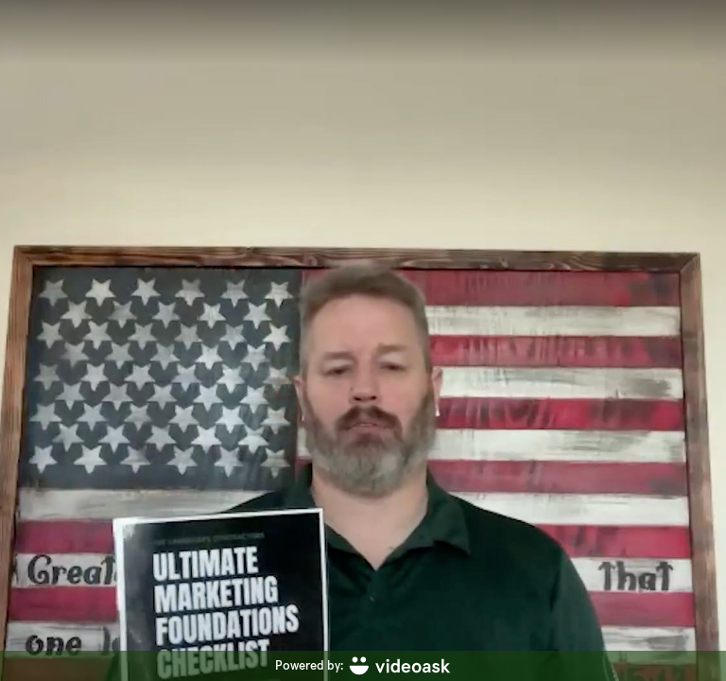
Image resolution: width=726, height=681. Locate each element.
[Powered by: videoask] (363, 666)
